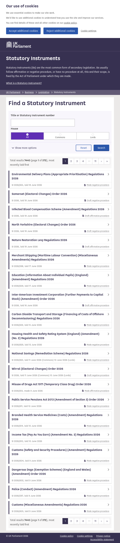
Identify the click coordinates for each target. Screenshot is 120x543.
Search (101, 147)
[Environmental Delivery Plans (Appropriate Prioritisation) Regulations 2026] (60, 179)
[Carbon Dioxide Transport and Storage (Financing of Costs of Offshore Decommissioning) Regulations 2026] (60, 319)
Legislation (43, 92)
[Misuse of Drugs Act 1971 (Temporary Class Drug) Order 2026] (60, 387)
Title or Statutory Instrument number (33, 115)
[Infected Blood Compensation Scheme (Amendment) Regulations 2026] (60, 212)
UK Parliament (13, 92)
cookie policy (70, 23)
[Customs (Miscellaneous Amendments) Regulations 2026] (60, 507)
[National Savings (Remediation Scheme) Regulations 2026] (60, 356)
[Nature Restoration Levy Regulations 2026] (60, 242)
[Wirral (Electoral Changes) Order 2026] (60, 371)
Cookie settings (88, 31)
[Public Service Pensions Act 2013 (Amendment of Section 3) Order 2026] (60, 402)
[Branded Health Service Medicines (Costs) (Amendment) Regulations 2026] (60, 420)
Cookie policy (66, 536)
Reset (83, 147)
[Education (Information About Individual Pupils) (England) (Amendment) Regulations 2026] (60, 280)
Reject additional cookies (61, 30)
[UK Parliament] (19, 44)
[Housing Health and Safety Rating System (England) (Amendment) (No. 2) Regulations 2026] (60, 339)
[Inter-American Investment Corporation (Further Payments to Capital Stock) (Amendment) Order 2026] (60, 299)
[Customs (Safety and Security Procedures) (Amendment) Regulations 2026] (60, 455)
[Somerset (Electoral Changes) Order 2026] (60, 196)
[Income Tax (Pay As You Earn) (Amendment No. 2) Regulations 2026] (60, 437)
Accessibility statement (102, 539)
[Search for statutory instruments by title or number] (43, 123)
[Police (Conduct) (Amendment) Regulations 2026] (60, 492)
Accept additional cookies (23, 30)
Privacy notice (103, 536)
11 (95, 161)
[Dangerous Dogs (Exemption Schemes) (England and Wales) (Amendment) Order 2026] (60, 474)
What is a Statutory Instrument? (24, 83)
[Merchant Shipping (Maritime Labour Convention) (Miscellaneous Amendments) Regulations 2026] (60, 260)
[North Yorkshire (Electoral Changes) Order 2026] (60, 227)
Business (29, 92)
